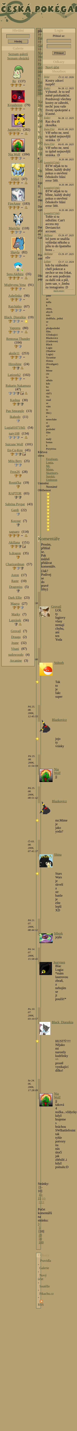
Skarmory (51, 472)
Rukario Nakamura (18, 385)
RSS (41, 1304)
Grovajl (56, 606)
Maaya (15, 603)
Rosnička (15, 482)
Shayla (15, 252)
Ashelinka (15, 295)
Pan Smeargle (15, 411)
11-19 (40, 1196)
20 (40, 1235)
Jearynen (59, 962)
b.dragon (15, 553)
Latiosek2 (14, 375)
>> (44, 1198)
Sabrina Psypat (15, 504)
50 (40, 1238)
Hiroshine (14, 364)
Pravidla (45, 1260)
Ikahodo (15, 416)
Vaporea (15, 328)
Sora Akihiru (15, 274)
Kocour (16, 521)
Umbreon (51, 479)
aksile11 (14, 353)
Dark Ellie (15, 597)
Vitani (15, 648)
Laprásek (15, 620)
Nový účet (52, 67)
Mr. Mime (49, 467)
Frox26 (15, 471)
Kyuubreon (15, 105)
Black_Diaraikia (62, 1022)
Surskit (50, 476)
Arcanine (16, 660)
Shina (57, 854)
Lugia (49, 462)
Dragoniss (16, 587)
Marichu (14, 228)
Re (14, 81)
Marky (15, 614)
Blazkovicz (59, 720)
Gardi (15, 510)
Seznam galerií (18, 54)
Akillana (48, 235)
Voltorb (59, 662)
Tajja (46, 76)
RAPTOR (15, 493)
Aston (15, 575)
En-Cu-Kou (15, 450)
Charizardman (15, 564)
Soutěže (44, 1286)
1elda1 (15, 179)
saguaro (14, 531)
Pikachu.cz (46, 1293)
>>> (41, 1202)
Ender (47, 88)
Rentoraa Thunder (18, 338)
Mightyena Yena (15, 285)
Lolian (47, 261)
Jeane (15, 643)
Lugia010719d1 (52, 162)
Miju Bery (15, 461)
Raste (15, 581)
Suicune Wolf (14, 444)
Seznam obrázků (18, 58)
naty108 (14, 433)
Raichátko (15, 306)
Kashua (15, 400)
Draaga (16, 637)
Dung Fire (49, 129)
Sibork (58, 933)
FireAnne (14, 203)
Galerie (44, 1268)
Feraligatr (51, 459)
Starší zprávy (58, 291)
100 (41, 1242)
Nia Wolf (41, 54)
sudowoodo (15, 654)
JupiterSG (14, 129)
